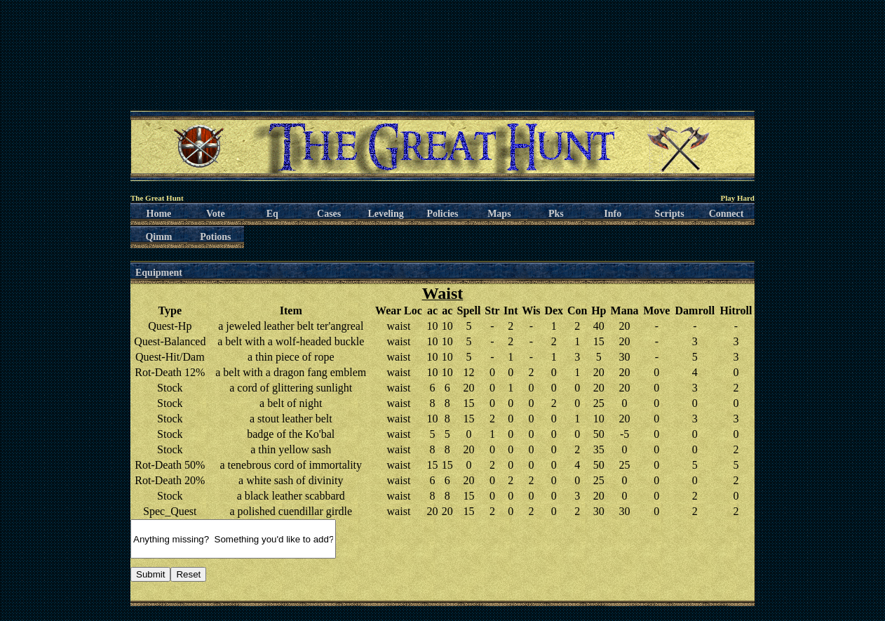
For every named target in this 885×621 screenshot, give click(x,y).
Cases (329, 213)
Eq (272, 213)
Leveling (385, 213)
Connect (726, 213)
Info (612, 213)
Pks (556, 213)
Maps (499, 213)
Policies (442, 213)
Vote (215, 213)
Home (159, 213)
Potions (215, 237)
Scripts (669, 213)
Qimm (158, 237)
